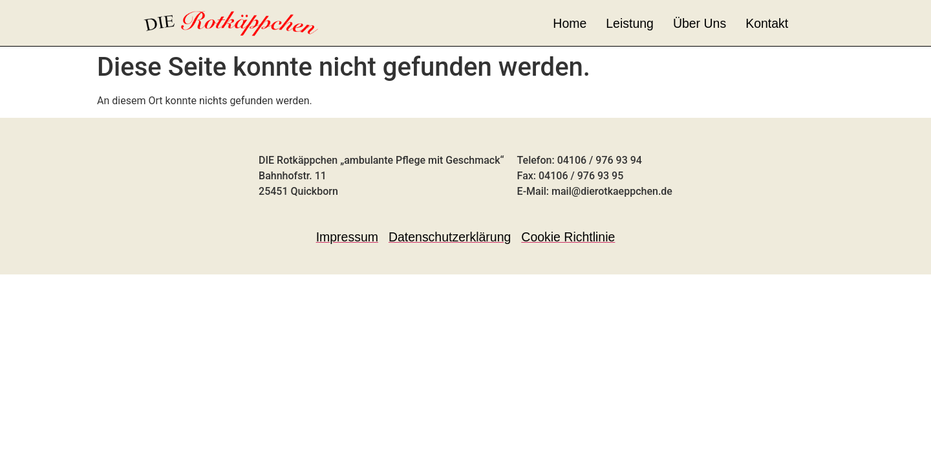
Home (569, 23)
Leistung (630, 23)
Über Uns (699, 23)
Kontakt (766, 23)
